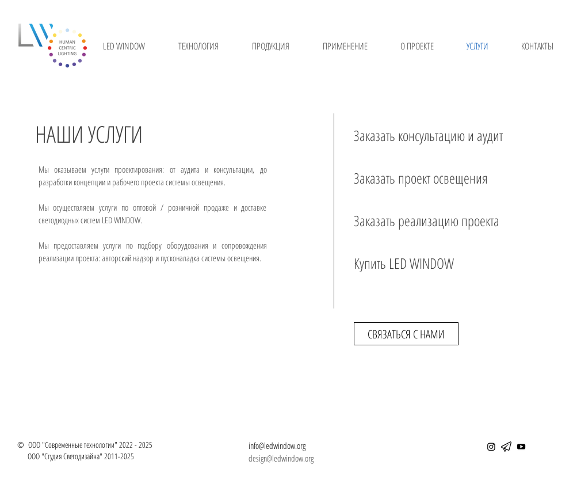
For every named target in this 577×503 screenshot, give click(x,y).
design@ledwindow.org (281, 458)
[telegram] (506, 446)
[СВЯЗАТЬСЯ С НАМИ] (406, 333)
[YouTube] (521, 446)
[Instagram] (491, 446)
